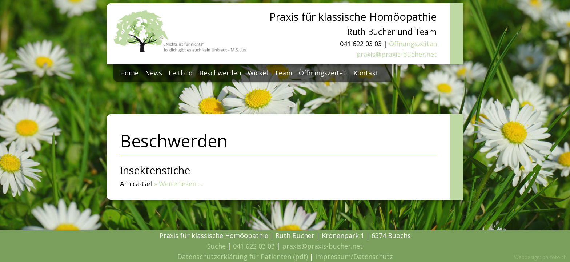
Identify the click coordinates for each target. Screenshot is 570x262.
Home (129, 72)
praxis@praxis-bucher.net (396, 54)
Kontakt (365, 72)
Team (283, 72)
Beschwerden (220, 72)
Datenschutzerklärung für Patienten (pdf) (242, 256)
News (153, 72)
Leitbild (181, 72)
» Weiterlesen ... (178, 183)
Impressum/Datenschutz (354, 256)
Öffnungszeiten (413, 43)
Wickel (258, 72)
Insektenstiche (155, 170)
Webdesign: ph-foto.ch (540, 257)
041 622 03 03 (254, 246)
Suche (216, 246)
